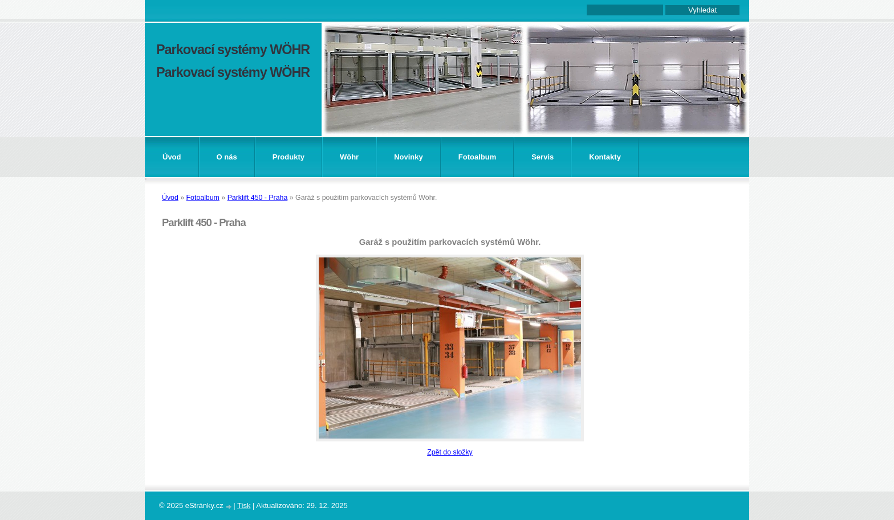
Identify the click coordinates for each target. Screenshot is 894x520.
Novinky (408, 157)
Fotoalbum (477, 157)
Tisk (243, 505)
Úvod (171, 157)
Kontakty (605, 157)
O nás (227, 157)
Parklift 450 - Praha (257, 198)
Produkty (288, 157)
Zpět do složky (450, 452)
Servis (542, 157)
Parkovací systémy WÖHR (233, 49)
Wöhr (349, 157)
